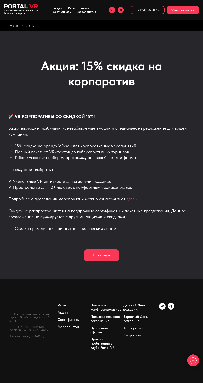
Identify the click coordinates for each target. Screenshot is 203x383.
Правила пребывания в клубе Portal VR (102, 343)
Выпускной (132, 335)
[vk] (112, 10)
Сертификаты (62, 12)
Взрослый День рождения (135, 318)
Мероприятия (68, 327)
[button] (183, 10)
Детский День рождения (134, 307)
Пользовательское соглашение (105, 318)
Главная (13, 26)
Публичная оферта (99, 330)
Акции (85, 8)
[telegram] (121, 10)
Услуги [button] (58, 8)
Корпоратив (133, 328)
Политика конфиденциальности (107, 307)
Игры (71, 8)
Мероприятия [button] (86, 12)
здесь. (132, 198)
